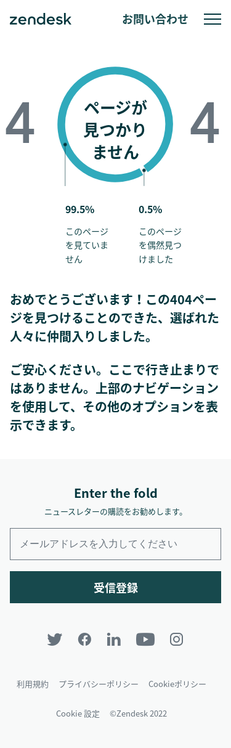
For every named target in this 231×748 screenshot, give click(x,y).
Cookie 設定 (78, 713)
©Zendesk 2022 (138, 713)
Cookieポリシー (177, 683)
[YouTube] (145, 639)
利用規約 (33, 683)
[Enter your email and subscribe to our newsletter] (115, 544)
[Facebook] (84, 639)
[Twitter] (55, 639)
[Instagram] (177, 639)
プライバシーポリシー (99, 683)
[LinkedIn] (114, 639)
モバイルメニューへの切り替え (212, 19)
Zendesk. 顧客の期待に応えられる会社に (40, 19)
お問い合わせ (155, 18)
